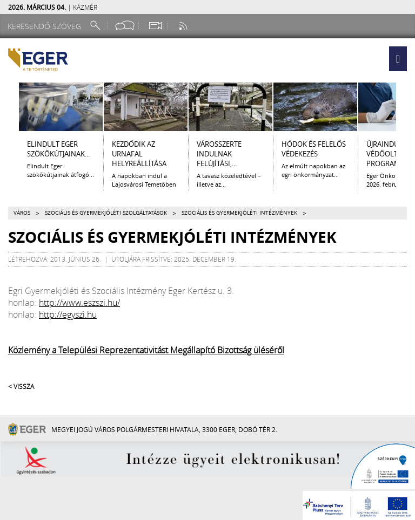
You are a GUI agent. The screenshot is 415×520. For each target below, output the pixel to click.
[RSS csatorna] (184, 26)
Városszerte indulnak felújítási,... (219, 153)
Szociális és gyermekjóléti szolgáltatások (106, 212)
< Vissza (21, 386)
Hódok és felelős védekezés (314, 149)
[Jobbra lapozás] (405, 107)
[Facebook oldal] (125, 26)
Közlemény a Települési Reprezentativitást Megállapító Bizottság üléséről (146, 350)
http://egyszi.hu (68, 314)
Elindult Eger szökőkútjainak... (58, 149)
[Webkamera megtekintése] (155, 26)
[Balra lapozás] (9, 107)
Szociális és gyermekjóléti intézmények (239, 212)
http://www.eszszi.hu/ (79, 303)
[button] (398, 58)
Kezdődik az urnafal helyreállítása (139, 153)
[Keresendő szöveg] (46, 26)
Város (22, 212)
